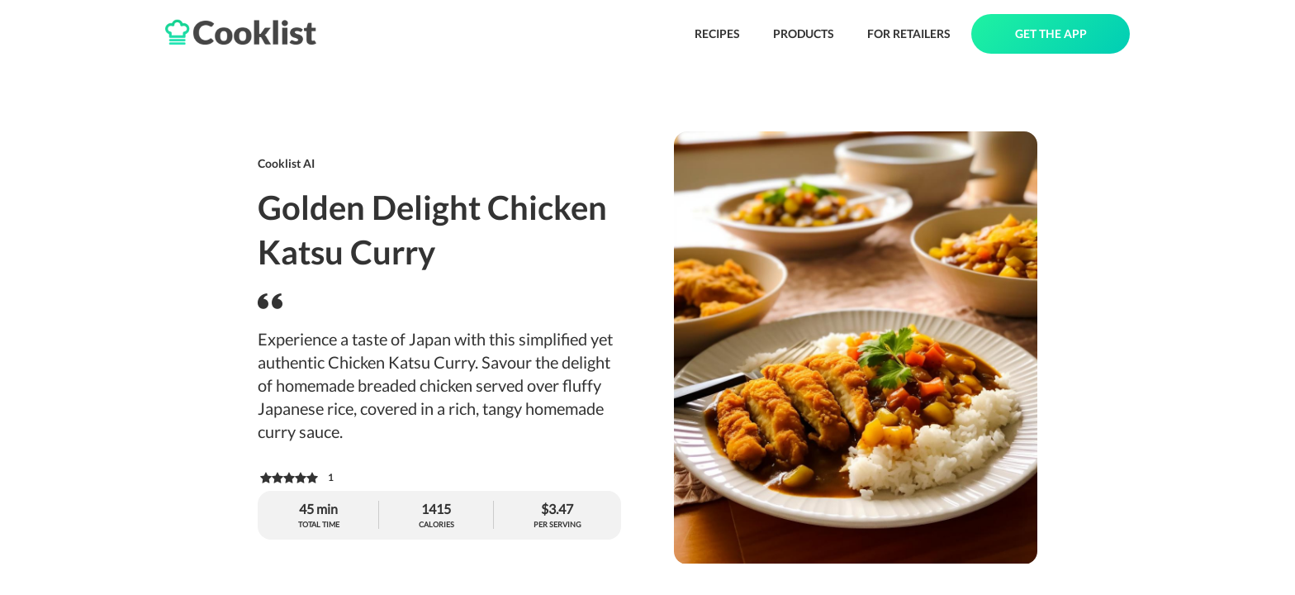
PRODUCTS (803, 33)
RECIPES (717, 33)
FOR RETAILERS (909, 33)
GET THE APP (1051, 33)
